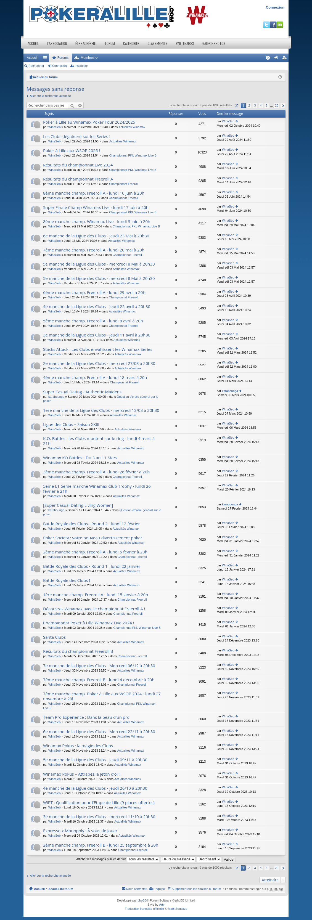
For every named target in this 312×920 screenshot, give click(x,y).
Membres (87, 58)
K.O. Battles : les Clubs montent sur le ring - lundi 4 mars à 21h (99, 441)
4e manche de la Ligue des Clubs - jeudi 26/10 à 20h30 (95, 788)
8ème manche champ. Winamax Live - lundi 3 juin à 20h (96, 221)
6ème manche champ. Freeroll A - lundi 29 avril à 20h (94, 292)
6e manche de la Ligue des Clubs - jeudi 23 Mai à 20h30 (96, 235)
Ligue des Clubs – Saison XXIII (71, 424)
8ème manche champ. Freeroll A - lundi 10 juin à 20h (93, 193)
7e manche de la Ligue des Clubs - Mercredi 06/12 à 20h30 (99, 665)
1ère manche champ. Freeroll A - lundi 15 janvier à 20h (95, 594)
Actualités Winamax (131, 127)
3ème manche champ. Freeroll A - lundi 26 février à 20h (96, 471)
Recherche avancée (80, 105)
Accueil (33, 43)
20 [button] (276, 105)
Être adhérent (86, 43)
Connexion (275, 7)
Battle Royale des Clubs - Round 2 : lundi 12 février (91, 523)
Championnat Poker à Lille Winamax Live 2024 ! (88, 622)
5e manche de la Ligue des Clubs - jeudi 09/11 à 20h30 (95, 759)
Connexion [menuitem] (277, 59)
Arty (162, 904)
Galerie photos (213, 43)
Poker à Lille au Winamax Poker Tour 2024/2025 (89, 122)
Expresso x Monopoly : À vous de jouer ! (81, 830)
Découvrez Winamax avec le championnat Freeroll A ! (94, 608)
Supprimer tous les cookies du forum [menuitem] (196, 888)
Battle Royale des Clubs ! (66, 580)
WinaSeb (54, 127)
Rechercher (36, 65)
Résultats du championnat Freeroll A (78, 179)
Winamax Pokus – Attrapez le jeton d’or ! (81, 774)
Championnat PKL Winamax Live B (133, 155)
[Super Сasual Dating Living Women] (78, 505)
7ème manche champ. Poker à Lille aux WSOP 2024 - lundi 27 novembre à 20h (102, 696)
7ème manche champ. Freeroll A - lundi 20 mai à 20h (93, 250)
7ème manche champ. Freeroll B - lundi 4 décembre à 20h (98, 679)
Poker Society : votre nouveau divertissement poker (92, 537)
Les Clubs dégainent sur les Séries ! (76, 136)
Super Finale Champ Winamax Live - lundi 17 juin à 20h (96, 207)
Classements (158, 43)
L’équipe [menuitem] (159, 888)
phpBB (142, 900)
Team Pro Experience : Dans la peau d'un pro (86, 717)
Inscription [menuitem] (286, 59)
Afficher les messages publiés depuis (117, 859)
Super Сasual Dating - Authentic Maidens (82, 391)
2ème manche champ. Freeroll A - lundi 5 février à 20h (95, 552)
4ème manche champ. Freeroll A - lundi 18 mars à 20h (95, 377)
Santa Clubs (54, 637)
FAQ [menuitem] (269, 59)
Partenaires (185, 43)
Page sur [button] (236, 105)
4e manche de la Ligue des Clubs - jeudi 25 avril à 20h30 (96, 306)
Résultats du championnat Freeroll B (78, 651)
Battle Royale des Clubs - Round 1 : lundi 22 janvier (91, 566)
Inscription (82, 65)
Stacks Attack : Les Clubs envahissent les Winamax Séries (97, 349)
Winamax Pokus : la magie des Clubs (78, 745)
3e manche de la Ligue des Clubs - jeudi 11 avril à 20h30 (96, 335)
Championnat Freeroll (123, 183)
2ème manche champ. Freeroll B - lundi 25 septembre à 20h (100, 845)
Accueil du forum (45, 77)
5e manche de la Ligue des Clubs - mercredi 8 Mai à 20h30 (99, 264)
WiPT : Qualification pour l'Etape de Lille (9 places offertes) (99, 802)
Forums (63, 58)
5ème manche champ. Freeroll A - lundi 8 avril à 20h (93, 321)
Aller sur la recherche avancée (50, 95)
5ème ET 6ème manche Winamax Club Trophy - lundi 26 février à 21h (97, 489)
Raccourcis (46, 59)
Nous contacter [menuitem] (136, 888)
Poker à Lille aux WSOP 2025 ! (71, 150)
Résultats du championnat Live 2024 (78, 165)
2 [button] (249, 105)
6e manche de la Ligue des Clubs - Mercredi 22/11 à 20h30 (99, 731)
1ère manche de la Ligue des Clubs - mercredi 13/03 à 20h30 (101, 410)
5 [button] (267, 105)
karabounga (56, 396)
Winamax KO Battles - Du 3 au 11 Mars (80, 457)
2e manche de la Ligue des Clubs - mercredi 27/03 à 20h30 (99, 363)
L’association (57, 43)
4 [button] (260, 105)
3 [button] (255, 105)
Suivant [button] (282, 105)
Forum (110, 43)
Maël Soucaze (177, 908)
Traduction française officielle (144, 908)
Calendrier (131, 43)
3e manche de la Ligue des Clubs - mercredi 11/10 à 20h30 (99, 816)
